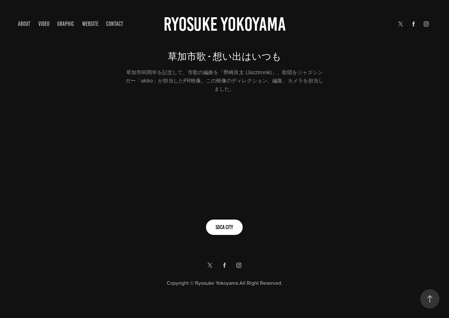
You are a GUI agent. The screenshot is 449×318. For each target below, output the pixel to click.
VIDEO (43, 23)
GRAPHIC (65, 23)
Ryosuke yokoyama (225, 24)
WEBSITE (90, 23)
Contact (114, 23)
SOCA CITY (224, 227)
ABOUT (24, 23)
